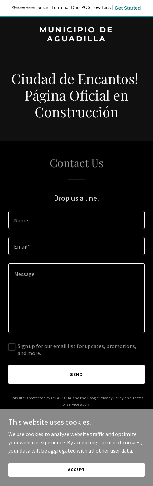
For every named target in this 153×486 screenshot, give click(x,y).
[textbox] (76, 220)
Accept (76, 469)
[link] (76, 39)
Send (76, 374)
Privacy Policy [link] (111, 398)
